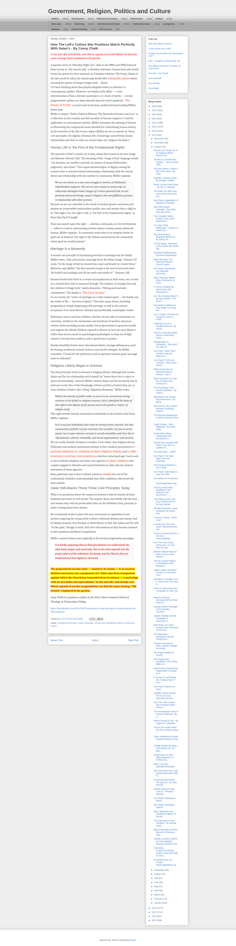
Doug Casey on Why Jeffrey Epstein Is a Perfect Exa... (164, 757)
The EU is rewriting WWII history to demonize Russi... (165, 335)
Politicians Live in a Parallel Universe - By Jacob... (165, 326)
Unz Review (154, 83)
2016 (154, 916)
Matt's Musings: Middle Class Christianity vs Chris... (164, 280)
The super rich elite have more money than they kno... (165, 193)
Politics (55, 18)
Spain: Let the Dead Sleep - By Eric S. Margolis (166, 185)
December (159, 138)
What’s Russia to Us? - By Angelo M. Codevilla (166, 722)
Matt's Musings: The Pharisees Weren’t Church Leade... (163, 262)
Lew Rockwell (154, 78)
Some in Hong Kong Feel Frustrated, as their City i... (166, 591)
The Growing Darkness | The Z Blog (165, 466)
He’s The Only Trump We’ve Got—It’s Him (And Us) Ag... (164, 545)
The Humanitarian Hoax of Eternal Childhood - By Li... (166, 714)
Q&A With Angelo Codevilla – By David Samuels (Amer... (164, 209)
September (159, 870)
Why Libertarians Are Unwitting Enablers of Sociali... (165, 814)
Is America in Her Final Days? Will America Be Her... (165, 526)
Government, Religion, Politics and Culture (109, 11)
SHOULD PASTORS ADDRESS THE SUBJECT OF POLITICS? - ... (163, 491)
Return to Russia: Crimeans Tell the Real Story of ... (165, 600)
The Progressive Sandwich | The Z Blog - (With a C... (166, 661)
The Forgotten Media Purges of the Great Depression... (164, 218)
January (158, 903)
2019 (154, 135)
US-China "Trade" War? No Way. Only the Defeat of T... (165, 353)
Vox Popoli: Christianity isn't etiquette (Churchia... (164, 271)
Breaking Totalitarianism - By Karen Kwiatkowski (165, 253)
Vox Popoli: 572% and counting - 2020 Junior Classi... (165, 362)
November (159, 142)
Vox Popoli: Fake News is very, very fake (165, 473)
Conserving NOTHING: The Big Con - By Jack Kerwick (165, 782)
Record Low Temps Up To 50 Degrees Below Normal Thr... (166, 153)
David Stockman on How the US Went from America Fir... (165, 381)
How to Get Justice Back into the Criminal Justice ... (166, 730)
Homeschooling (79, 29)
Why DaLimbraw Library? (160, 43)
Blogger (132, 940)
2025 (154, 110)
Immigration (169, 24)
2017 (154, 912)
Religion (55, 29)
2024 (154, 114)
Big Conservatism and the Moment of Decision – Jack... (166, 832)
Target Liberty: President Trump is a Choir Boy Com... (165, 572)
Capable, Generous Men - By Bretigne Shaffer (166, 179)
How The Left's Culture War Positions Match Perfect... (164, 705)
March (157, 894)
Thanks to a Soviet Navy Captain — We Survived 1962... (166, 162)
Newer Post (57, 640)
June (156, 882)
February (158, 899)
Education (56, 24)
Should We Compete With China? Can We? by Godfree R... (166, 445)
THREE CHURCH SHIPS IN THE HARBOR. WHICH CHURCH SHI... (166, 841)
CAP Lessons (105, 29)
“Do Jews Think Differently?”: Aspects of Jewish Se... (166, 228)
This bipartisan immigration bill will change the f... (164, 636)
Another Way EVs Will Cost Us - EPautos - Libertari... (164, 791)
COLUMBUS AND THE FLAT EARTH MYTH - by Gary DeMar (165, 502)
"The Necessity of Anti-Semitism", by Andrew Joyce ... (165, 823)
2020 (154, 131)
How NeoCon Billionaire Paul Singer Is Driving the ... (165, 308)
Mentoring (79, 24)
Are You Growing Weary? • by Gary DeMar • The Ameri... (166, 298)
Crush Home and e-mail (159, 48)
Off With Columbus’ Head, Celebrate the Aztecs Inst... (166, 511)
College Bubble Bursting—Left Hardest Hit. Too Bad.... (166, 748)
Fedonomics (136, 18)
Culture (159, 18)
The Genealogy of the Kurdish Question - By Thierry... (165, 390)
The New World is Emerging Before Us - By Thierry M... (165, 237)
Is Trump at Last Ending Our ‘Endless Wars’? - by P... (165, 680)
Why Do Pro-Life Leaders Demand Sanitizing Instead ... (165, 408)
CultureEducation (141, 24)
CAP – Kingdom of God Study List (164, 61)
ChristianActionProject (108, 24)
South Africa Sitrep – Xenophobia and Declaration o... (163, 436)
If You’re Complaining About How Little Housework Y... (164, 289)
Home (95, 640)
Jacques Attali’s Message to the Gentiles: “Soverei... (165, 609)
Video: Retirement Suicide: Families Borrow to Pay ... (166, 739)
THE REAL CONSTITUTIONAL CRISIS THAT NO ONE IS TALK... (166, 852)
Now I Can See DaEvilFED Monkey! (164, 765)
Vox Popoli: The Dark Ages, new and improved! (163, 458)
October (158, 147)
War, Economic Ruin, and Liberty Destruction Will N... (165, 773)
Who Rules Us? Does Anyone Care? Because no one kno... (166, 627)
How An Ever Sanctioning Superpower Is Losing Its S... (165, 671)
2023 (154, 118)
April (156, 890)
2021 (154, 127)
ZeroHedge (153, 88)
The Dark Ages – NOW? (165, 452)
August (157, 874)
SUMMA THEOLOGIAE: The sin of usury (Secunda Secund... (165, 695)
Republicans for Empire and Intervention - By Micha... (165, 399)
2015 (154, 920)
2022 (154, 122)
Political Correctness (107, 18)
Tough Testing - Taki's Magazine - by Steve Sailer (164, 427)
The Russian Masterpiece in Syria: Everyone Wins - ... (166, 418)
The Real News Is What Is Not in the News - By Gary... (166, 171)
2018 (154, 908)
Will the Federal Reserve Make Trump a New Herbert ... (165, 554)
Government (78, 18)
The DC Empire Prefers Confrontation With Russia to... (164, 563)
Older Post (133, 640)
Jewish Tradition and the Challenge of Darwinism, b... (165, 618)
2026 (154, 106)
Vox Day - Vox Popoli (158, 73)
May (156, 886)
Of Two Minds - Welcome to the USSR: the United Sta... (166, 246)
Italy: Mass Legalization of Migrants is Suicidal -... (166, 201)
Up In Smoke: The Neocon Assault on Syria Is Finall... (166, 317)
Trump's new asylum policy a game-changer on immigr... (165, 646)
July (156, 878)
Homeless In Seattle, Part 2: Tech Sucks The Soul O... (166, 581)
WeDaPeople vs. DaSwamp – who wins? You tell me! (166, 344)
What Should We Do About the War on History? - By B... (163, 372)
